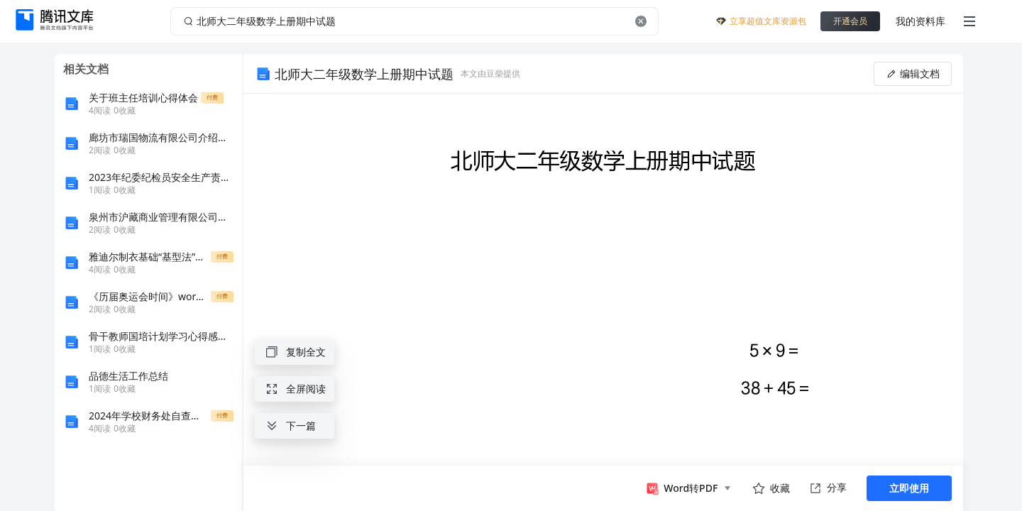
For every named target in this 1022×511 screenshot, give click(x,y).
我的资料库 (920, 21)
